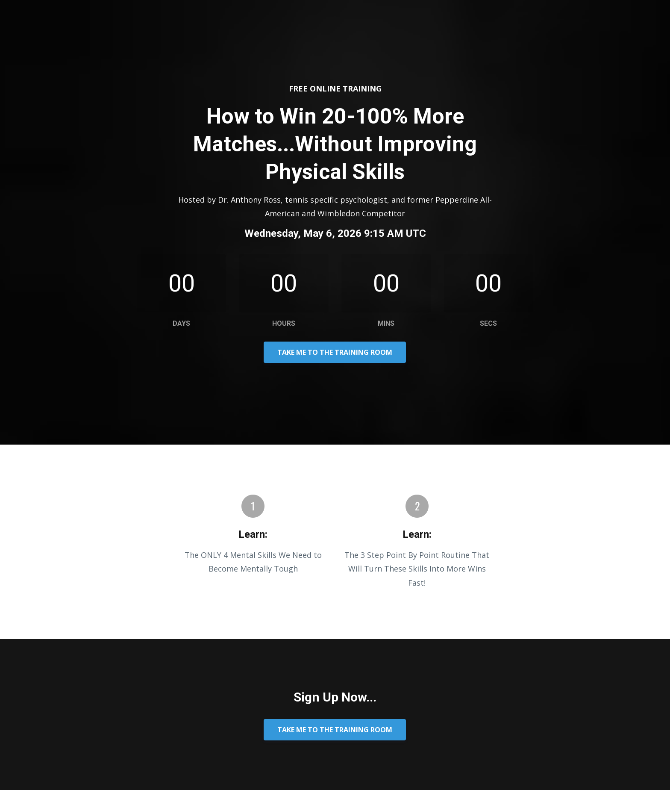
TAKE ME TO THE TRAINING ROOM (334, 352)
